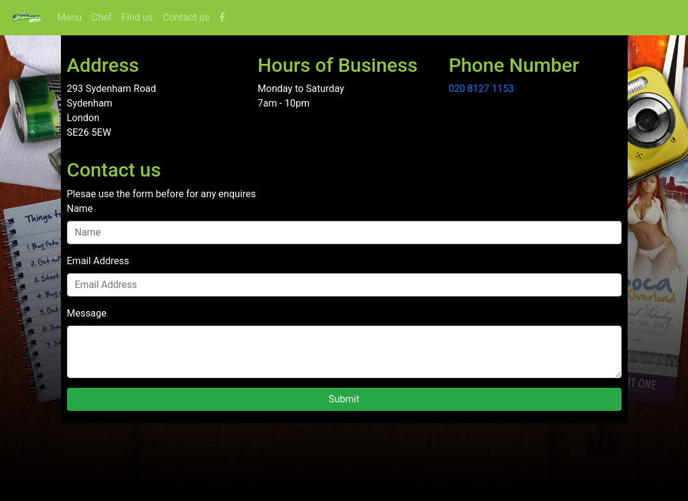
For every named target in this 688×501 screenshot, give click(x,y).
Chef (101, 17)
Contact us (186, 17)
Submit (343, 399)
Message (87, 313)
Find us (137, 17)
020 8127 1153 (481, 88)
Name (80, 208)
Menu (72, 16)
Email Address (98, 261)
